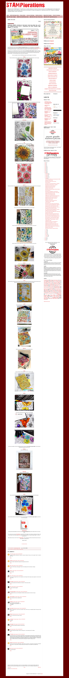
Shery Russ (45, 290)
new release (53, 296)
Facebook (52, 43)
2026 (45, 162)
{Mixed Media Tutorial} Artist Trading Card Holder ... (51, 228)
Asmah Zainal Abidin (13, 591)
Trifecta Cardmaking (50, 292)
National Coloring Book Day (57, 288)
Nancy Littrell (51, 288)
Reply (10, 605)
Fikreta (11, 570)
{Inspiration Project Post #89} (49, 227)
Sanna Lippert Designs (57, 289)
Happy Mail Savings (47, 15)
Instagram (52, 40)
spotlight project (55, 297)
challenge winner (58, 293)
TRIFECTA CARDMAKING (52, 87)
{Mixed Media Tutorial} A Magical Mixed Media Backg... (52, 203)
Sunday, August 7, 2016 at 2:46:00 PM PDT (18, 642)
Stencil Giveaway (56, 15)
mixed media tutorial (54, 295)
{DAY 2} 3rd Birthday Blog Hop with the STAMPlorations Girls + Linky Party (48, 119)
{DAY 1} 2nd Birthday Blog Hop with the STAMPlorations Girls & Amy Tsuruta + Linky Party (48, 115)
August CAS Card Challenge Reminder (50, 194)
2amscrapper (12, 624)
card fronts (53, 293)
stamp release (46, 298)
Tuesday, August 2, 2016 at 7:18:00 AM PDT (17, 565)
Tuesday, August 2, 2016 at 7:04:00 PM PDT (20, 596)
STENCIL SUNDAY (52, 80)
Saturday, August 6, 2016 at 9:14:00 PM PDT (19, 634)
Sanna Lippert (51, 289)
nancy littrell (11, 581)
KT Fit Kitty (11, 634)
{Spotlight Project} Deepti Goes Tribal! (50, 193)
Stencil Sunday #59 (47, 202)
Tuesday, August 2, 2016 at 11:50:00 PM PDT (19, 601)
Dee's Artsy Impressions (57, 284)
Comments (55, 107)
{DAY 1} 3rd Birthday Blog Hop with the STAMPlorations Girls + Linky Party (48, 112)
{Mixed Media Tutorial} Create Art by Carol (50, 181)
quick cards (50, 297)
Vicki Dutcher (59, 292)
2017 (45, 171)
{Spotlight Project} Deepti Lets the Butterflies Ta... (51, 221)
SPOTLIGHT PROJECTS (52, 78)
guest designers (53, 294)
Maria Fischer (57, 286)
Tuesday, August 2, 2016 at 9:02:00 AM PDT (17, 570)
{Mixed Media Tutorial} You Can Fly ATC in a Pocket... (52, 218)
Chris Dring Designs (50, 283)
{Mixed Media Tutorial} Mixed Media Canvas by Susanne (52, 189)
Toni (10, 586)
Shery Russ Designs (52, 290)
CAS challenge (46, 281)
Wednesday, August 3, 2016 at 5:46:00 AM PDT (20, 608)
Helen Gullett (12, 608)
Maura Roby (45, 287)
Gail (10, 565)
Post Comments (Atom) (14, 668)
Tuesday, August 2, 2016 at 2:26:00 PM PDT (17, 575)
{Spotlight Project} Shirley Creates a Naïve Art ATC (51, 223)
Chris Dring (45, 283)
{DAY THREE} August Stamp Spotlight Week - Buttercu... (52, 209)
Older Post (39, 667)
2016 (45, 172)
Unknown (11, 642)
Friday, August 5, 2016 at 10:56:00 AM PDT (16, 629)
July (46, 229)
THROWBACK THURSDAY (52, 85)
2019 (45, 169)
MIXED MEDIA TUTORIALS (52, 75)
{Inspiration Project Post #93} (49, 180)
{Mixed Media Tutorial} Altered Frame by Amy (51, 200)
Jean (10, 648)
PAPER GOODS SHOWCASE (52, 76)
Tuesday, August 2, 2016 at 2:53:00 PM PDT (19, 581)
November (46, 174)
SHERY (24, 393)
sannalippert (11, 619)
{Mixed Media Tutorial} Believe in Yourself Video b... (51, 191)
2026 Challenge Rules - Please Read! (17, 15)
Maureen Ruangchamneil (51, 287)
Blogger (42, 673)
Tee (10, 575)
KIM (24, 142)
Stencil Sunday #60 (47, 190)
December (46, 173)
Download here (24, 530)
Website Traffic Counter (47, 301)
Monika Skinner (57, 287)
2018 (45, 170)
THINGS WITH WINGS (52, 83)
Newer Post (9, 667)
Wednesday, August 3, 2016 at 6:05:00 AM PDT (19, 614)
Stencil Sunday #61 (47, 182)
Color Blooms (18, 534)
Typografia (55, 292)
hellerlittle (11, 601)
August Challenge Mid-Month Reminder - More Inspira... (52, 192)
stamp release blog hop (54, 298)
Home (8, 15)
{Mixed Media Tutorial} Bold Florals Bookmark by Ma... (52, 213)
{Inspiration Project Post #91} (49, 199)
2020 (45, 168)
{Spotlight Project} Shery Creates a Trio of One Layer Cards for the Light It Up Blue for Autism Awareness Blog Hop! (48, 123)
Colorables (48, 284)
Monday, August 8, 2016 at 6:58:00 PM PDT (17, 648)
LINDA (24, 245)
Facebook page (21, 537)
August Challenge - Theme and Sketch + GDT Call (51, 219)
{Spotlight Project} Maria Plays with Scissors (51, 210)
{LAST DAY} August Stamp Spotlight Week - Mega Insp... (52, 204)
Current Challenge (30, 15)
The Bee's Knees (46, 291)
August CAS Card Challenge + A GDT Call (50, 222)
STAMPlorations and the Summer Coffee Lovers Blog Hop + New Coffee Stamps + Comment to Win (48, 102)
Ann (10, 629)
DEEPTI (24, 79)
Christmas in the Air (56, 283)
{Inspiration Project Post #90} (49, 212)
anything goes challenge (48, 293)
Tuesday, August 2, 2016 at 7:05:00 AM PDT (18, 560)
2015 (45, 237)
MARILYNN (24, 471)
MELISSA (24, 348)
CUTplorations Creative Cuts (48, 282)
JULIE (24, 280)
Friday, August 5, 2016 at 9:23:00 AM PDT (19, 624)
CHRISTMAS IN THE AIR (52, 68)
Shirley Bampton (58, 290)
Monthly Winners (39, 15)
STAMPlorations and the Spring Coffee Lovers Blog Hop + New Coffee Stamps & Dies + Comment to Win (48, 108)
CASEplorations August (48, 220)
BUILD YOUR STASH (52, 90)
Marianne (11, 614)
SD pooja (11, 560)
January (46, 236)
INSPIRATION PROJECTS (52, 73)
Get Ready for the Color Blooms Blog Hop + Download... (52, 183)
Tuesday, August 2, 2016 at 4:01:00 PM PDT (17, 586)
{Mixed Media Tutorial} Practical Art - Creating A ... (51, 184)
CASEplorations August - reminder (49, 201)
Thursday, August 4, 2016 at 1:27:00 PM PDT (19, 619)
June (46, 230)
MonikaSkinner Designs (46, 288)
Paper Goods (46, 289)
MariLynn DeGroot (51, 286)
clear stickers (47, 294)
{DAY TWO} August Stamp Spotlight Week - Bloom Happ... (52, 211)
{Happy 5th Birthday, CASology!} (47, 105)
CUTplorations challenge (56, 282)
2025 (45, 163)
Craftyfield (51, 284)
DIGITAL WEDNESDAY (52, 71)
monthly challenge (47, 296)
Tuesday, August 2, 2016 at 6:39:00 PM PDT (21, 591)
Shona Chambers (12, 596)
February (46, 235)
